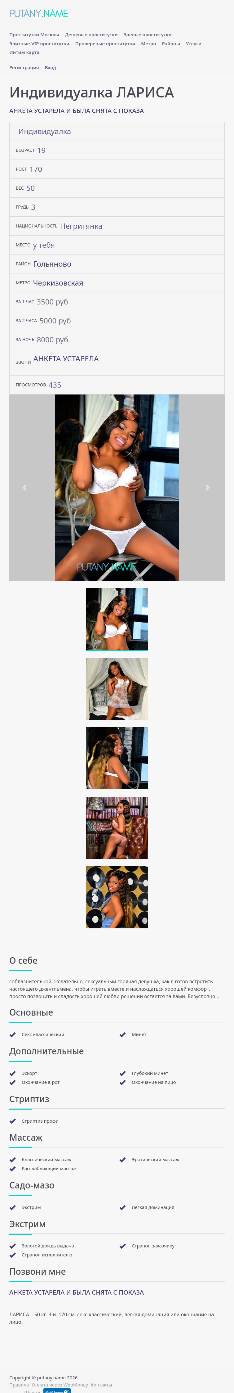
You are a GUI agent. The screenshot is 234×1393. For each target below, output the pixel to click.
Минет (139, 1034)
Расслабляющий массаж (49, 1168)
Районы (171, 43)
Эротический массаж (155, 1159)
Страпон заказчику (153, 1245)
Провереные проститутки (105, 43)
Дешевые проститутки (91, 34)
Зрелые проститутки (148, 34)
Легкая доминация (153, 1207)
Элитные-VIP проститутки (39, 43)
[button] (25, 487)
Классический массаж (46, 1159)
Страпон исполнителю (47, 1254)
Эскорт (29, 1073)
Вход (50, 67)
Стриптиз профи (40, 1121)
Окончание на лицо (154, 1082)
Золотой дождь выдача (48, 1245)
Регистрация (24, 67)
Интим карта (24, 52)
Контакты (101, 1385)
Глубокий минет (150, 1073)
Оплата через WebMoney (60, 1385)
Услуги (193, 43)
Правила (19, 1385)
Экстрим (31, 1207)
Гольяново (52, 264)
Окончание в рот (41, 1082)
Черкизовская (58, 282)
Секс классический (43, 1034)
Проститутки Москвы (34, 34)
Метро (148, 43)
